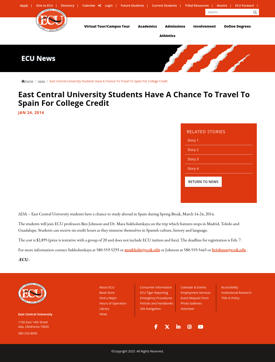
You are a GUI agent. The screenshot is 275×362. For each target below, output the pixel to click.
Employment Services (195, 293)
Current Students (164, 5)
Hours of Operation (112, 303)
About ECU (106, 287)
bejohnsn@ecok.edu (229, 250)
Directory (67, 5)
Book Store (107, 293)
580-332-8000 (27, 333)
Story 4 (193, 168)
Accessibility (229, 287)
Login (109, 5)
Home (29, 81)
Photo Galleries (191, 303)
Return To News (203, 181)
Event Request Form (195, 298)
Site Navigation (150, 309)
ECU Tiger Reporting (154, 293)
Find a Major (108, 298)
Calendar (88, 5)
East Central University (35, 314)
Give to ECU (44, 5)
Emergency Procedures (156, 298)
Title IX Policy (230, 298)
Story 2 (193, 149)
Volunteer (187, 309)
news (41, 81)
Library (104, 309)
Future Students (132, 5)
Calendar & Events (193, 287)
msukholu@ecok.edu (142, 250)
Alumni (222, 5)
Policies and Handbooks (156, 303)
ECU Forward (244, 5)
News (103, 314)
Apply (24, 5)
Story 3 (193, 159)
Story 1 (193, 140)
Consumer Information (156, 287)
